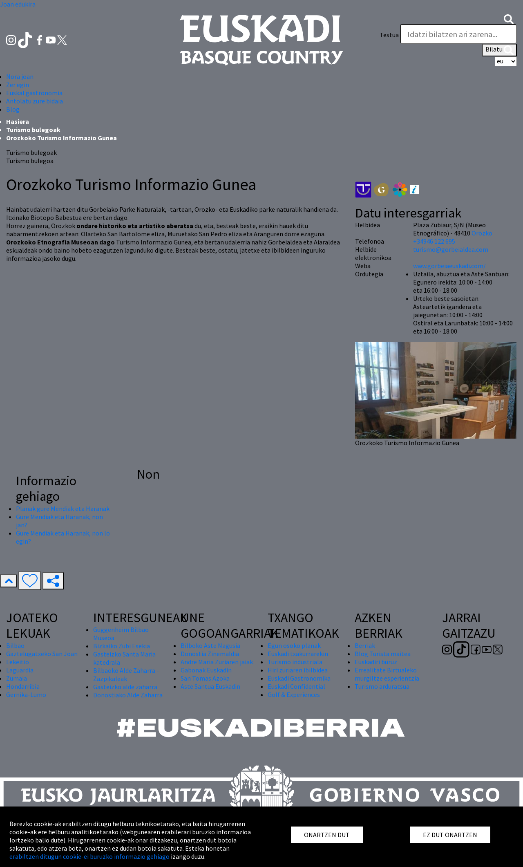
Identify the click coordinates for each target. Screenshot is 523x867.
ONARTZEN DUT (327, 835)
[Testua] (458, 34)
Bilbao (15, 645)
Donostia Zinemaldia (210, 654)
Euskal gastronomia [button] (34, 93)
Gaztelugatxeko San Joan (42, 654)
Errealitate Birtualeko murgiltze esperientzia (387, 674)
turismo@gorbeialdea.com (450, 249)
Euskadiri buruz (376, 662)
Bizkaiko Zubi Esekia (121, 646)
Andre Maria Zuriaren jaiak (217, 662)
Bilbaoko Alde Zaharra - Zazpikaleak (126, 674)
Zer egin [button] (17, 85)
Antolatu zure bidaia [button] (34, 101)
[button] (509, 18)
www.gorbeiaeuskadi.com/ (449, 266)
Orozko (482, 233)
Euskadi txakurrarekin (298, 654)
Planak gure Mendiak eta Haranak (63, 508)
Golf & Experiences (294, 694)
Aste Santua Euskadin (210, 686)
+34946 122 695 (434, 241)
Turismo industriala (295, 662)
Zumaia (16, 678)
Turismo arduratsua (382, 686)
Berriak (365, 645)
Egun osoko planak (294, 645)
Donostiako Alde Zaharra (128, 695)
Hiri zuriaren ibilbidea (298, 670)
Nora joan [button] (20, 76)
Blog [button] (13, 109)
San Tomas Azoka (205, 678)
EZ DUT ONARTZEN (450, 835)
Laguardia (20, 670)
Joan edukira (18, 4)
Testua (389, 35)
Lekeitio (17, 662)
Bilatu (499, 50)
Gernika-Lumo (26, 694)
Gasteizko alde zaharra (125, 687)
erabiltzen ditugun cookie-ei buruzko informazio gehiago (89, 856)
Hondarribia (23, 686)
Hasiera (17, 121)
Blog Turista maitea (383, 654)
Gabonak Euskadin (206, 670)
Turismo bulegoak (33, 129)
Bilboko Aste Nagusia (210, 645)
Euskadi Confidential (296, 686)
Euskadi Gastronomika (299, 678)
